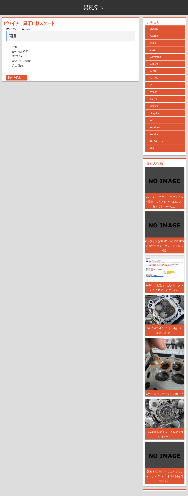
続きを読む (14, 77)
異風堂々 (94, 8)
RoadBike (28, 29)
